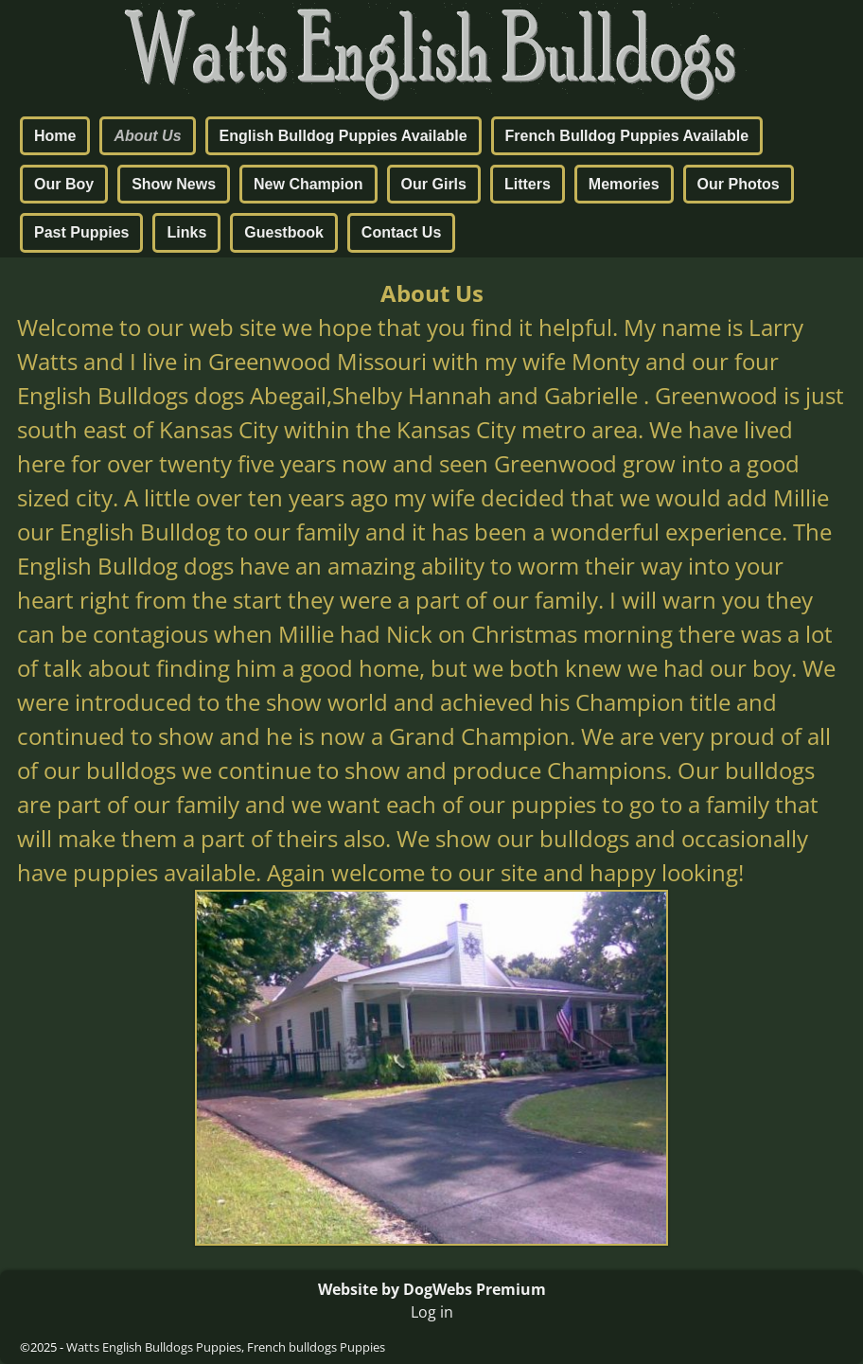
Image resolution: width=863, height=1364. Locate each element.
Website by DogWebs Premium (432, 1289)
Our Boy (64, 184)
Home (55, 136)
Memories (624, 184)
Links (186, 232)
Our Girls (434, 184)
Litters (527, 184)
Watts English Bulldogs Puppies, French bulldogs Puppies (225, 1346)
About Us (147, 136)
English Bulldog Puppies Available (343, 136)
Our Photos (738, 184)
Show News (174, 184)
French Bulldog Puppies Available (627, 136)
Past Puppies (81, 232)
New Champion (308, 184)
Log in (432, 1312)
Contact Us (401, 232)
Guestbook (284, 232)
